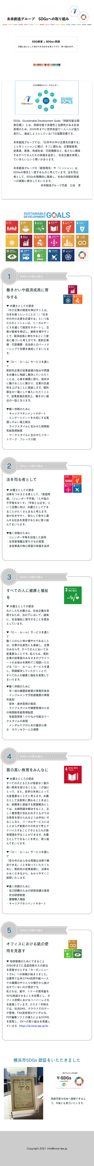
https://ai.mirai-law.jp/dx (33, 1026)
